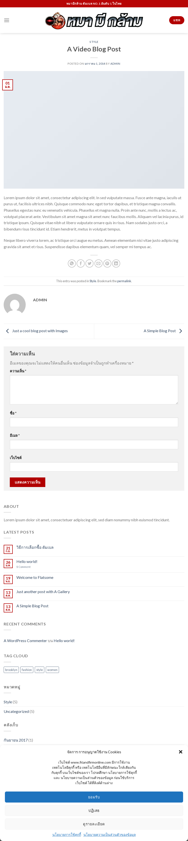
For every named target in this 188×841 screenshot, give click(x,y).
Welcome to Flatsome (34, 577)
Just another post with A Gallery (43, 591)
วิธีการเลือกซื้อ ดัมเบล (35, 547)
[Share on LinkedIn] (116, 263)
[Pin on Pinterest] (107, 263)
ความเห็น (18, 371)
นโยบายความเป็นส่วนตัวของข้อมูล (109, 834)
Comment (23, 566)
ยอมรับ (94, 797)
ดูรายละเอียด (94, 824)
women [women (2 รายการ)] (52, 670)
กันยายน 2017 (16, 740)
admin (115, 63)
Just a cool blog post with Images (36, 330)
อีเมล (15, 435)
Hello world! (26, 561)
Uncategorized (16, 711)
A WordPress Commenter (25, 640)
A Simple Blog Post (164, 330)
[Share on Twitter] (89, 263)
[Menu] (7, 20)
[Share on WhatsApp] (72, 263)
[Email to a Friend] (98, 263)
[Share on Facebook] (81, 263)
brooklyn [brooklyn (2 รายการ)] (11, 670)
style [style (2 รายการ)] (39, 670)
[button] (180, 751)
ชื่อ (13, 413)
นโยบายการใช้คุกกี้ (66, 834)
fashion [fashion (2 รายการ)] (27, 670)
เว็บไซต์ (16, 458)
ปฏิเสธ (93, 810)
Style (94, 41)
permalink (124, 281)
